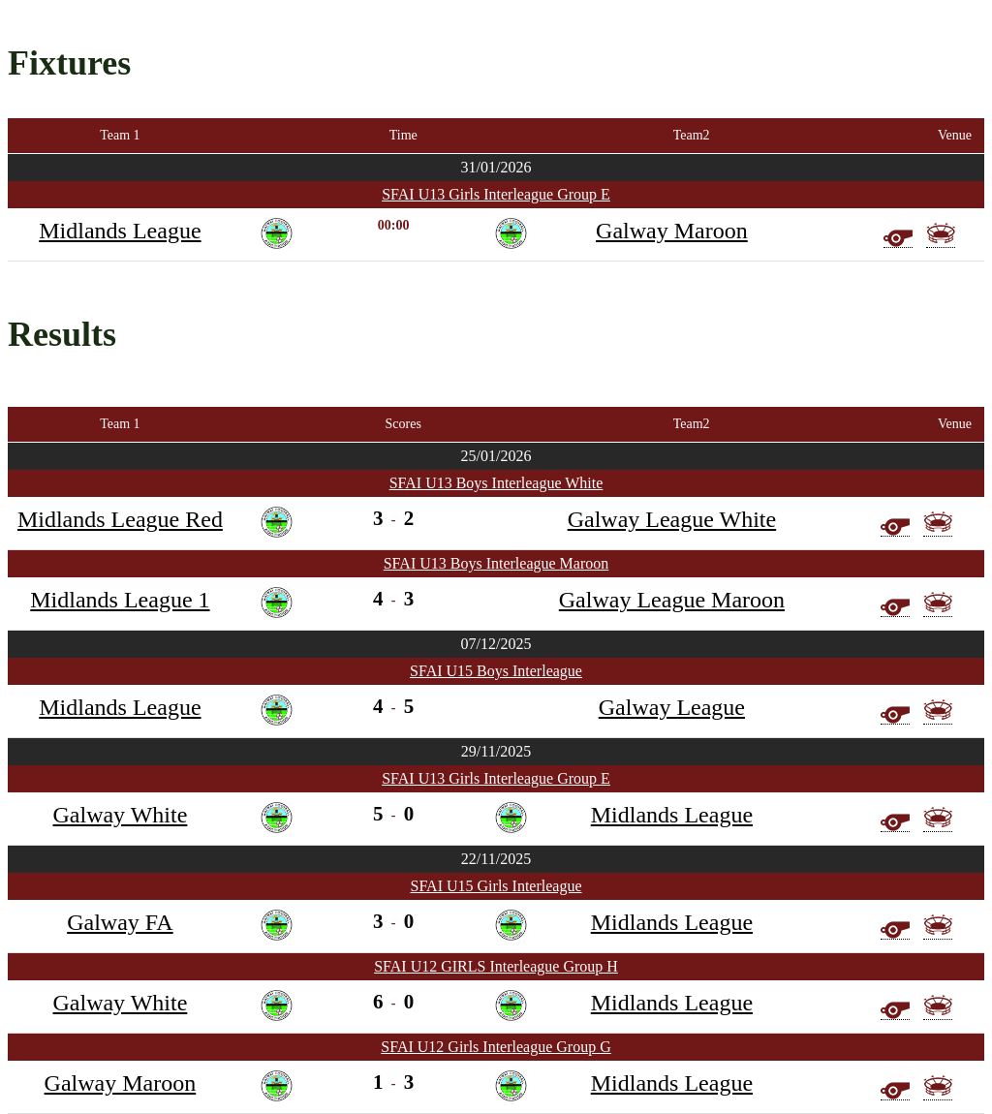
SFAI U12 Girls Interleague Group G (495, 1046)
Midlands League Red (120, 519)
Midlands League (120, 230)
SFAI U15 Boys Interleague (496, 671)
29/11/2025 (496, 751)
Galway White (119, 814)
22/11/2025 (496, 859)
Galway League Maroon (672, 599)
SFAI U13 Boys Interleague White (496, 483)
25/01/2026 (496, 456)
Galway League (672, 707)
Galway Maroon (672, 230)
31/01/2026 (496, 167)
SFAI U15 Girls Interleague (496, 886)
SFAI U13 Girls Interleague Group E (496, 194)
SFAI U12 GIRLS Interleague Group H (496, 966)
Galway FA (120, 922)
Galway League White (672, 519)
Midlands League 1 (119, 599)
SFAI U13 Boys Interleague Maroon (496, 563)
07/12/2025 (496, 643)
